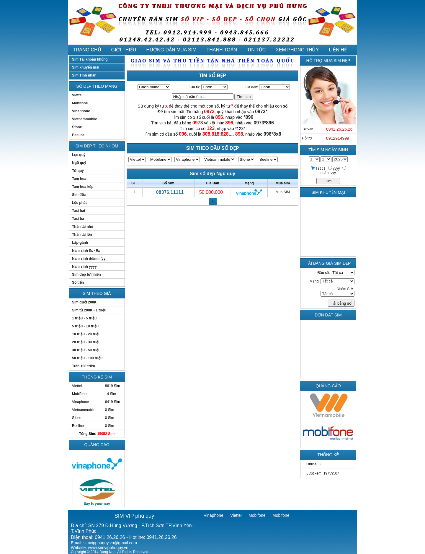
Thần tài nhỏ (82, 227)
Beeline (78, 135)
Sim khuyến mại (85, 67)
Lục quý (79, 155)
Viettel (77, 95)
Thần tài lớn (82, 235)
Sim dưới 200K (84, 302)
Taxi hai (78, 211)
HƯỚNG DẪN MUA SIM (171, 49)
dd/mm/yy (328, 173)
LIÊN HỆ (338, 49)
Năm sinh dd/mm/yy (88, 258)
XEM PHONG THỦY (297, 49)
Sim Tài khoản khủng (90, 59)
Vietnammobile (84, 119)
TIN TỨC (256, 49)
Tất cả (321, 168)
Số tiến (78, 282)
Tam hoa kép (82, 187)
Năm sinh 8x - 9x (86, 250)
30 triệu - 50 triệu (86, 350)
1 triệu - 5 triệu (84, 318)
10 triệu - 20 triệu (86, 334)
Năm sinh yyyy (84, 266)
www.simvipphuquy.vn (108, 547)
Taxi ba (78, 219)
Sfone (77, 127)
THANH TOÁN (222, 49)
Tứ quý (78, 171)
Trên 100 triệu (83, 366)
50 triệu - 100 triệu (87, 358)
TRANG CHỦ (87, 49)
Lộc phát (79, 203)
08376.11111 (170, 192)
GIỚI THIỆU (123, 49)
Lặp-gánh (80, 243)
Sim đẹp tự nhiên (86, 274)
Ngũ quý (79, 163)
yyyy (336, 168)
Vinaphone (81, 111)
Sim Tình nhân (84, 75)
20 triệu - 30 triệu (86, 342)
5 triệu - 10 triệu (85, 326)
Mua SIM (283, 192)
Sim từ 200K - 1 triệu (89, 310)
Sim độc (79, 195)
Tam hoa (79, 179)
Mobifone (80, 103)
